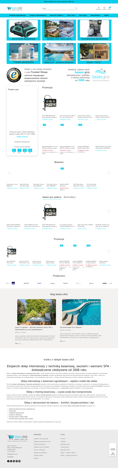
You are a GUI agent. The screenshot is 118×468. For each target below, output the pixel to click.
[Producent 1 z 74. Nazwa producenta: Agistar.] (13, 283)
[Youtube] (14, 461)
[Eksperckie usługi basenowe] (18, 15)
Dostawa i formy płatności (41, 439)
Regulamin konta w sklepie (41, 447)
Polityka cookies (38, 455)
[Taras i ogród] (83, 15)
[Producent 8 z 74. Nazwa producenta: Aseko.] (104, 283)
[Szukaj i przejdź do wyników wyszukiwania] (76, 8)
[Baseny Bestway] (96, 15)
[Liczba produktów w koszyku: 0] (109, 8)
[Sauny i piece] (71, 15)
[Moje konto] (99, 8)
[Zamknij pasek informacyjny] (110, 1)
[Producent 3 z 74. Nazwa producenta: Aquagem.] (39, 283)
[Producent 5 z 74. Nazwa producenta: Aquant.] (65, 283)
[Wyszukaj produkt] (59, 8)
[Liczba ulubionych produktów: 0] (104, 8)
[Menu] (115, 444)
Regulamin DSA (65, 450)
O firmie (63, 439)
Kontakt (36, 458)
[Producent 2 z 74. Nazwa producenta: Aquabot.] (26, 283)
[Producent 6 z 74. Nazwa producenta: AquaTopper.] (78, 283)
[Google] (17, 461)
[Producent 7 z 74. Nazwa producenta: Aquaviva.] (91, 283)
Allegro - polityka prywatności (69, 455)
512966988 (10, 457)
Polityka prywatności (39, 444)
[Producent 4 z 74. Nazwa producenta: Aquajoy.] (52, 283)
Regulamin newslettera (40, 453)
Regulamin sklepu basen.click (42, 441)
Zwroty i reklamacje (39, 450)
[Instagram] (11, 461)
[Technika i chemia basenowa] (38, 15)
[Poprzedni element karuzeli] (8, 283)
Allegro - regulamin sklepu (68, 453)
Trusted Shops (65, 447)
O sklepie (63, 441)
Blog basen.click (65, 444)
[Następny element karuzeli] (110, 283)
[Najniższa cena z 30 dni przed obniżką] (57, 152)
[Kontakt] (106, 15)
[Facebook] (8, 461)
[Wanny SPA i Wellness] (57, 15)
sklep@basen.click (12, 454)
